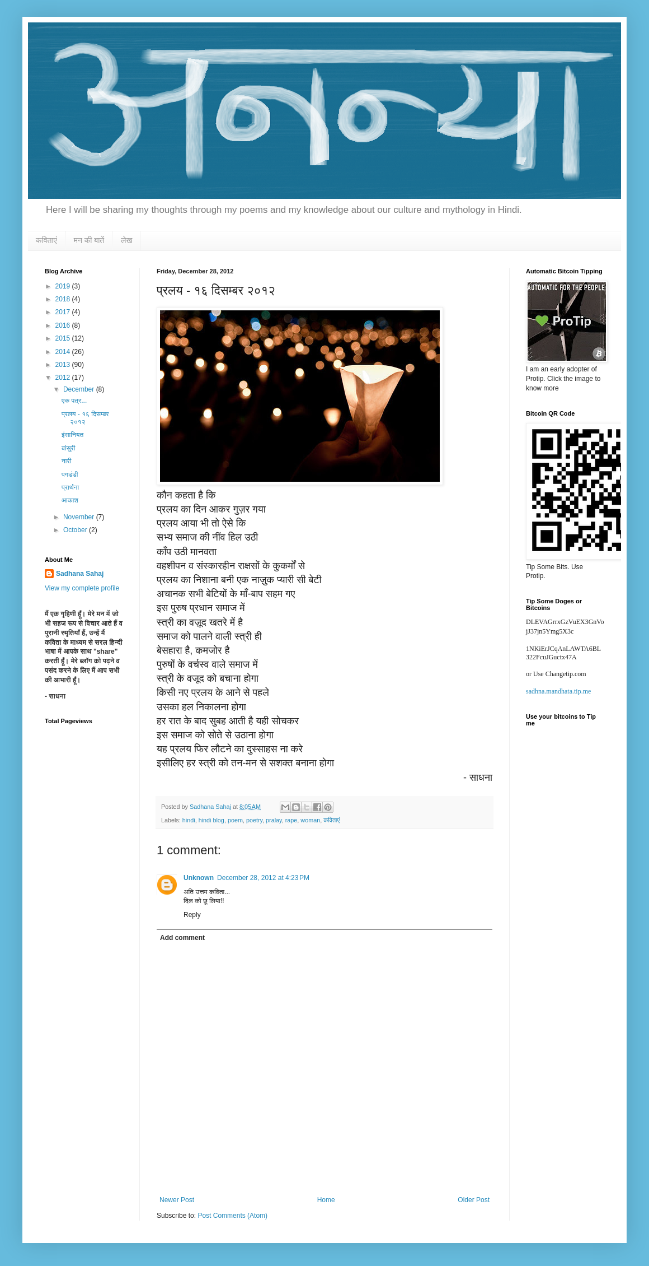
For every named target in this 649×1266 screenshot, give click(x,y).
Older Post (474, 1200)
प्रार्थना (70, 487)
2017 (63, 312)
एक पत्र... (74, 400)
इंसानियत (72, 435)
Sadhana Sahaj (80, 574)
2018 (63, 299)
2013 (63, 365)
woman (310, 820)
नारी (66, 461)
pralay (274, 820)
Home (326, 1200)
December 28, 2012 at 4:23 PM (263, 878)
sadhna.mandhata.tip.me (558, 691)
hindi (188, 820)
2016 (63, 325)
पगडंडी (70, 474)
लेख (126, 240)
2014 (63, 352)
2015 (63, 338)
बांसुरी (69, 448)
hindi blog (211, 820)
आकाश (70, 500)
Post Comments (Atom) (232, 1216)
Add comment (182, 938)
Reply (192, 915)
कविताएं (46, 240)
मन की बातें (89, 240)
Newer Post (176, 1200)
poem (235, 820)
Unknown (199, 878)
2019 (63, 286)
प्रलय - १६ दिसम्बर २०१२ (85, 418)
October (76, 530)
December (79, 389)
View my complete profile (82, 588)
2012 (63, 377)
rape (291, 820)
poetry (254, 820)
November (79, 517)
